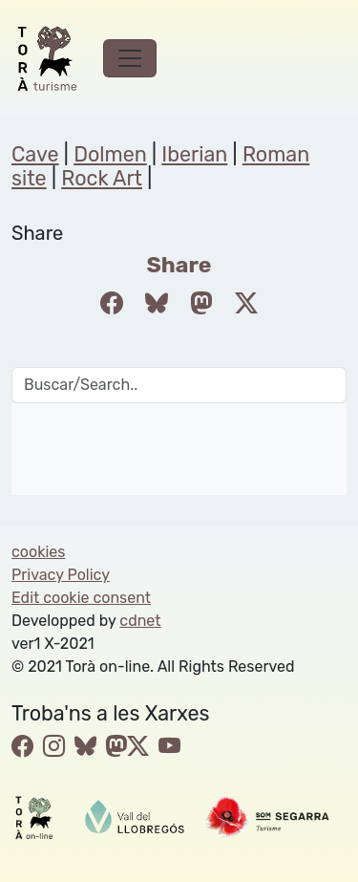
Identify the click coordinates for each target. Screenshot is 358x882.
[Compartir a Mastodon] (201, 303)
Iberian (194, 154)
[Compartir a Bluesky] (156, 303)
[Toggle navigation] (130, 58)
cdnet (139, 621)
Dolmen (110, 154)
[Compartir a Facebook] (111, 303)
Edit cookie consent (81, 598)
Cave (35, 154)
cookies (38, 552)
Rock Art (101, 178)
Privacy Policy (60, 575)
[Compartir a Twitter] (246, 303)
